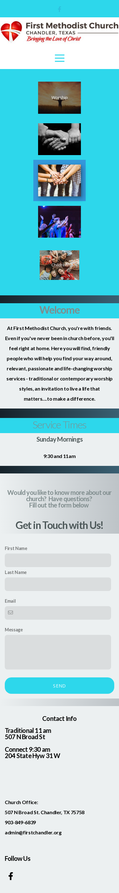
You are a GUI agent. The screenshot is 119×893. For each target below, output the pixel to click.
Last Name (16, 572)
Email (10, 601)
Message (14, 629)
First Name (16, 548)
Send (59, 685)
